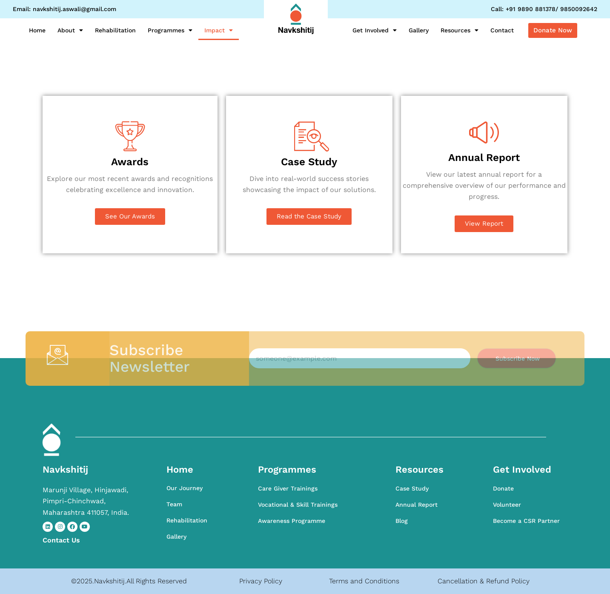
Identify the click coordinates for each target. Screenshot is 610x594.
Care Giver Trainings (288, 488)
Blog (401, 520)
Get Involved (374, 30)
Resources (459, 30)
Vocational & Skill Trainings (298, 504)
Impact (218, 30)
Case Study (412, 488)
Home (37, 30)
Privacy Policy (260, 581)
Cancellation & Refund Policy (484, 581)
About (70, 30)
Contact (502, 30)
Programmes (170, 30)
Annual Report (416, 504)
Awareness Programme (291, 520)
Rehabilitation (115, 30)
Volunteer (507, 504)
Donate (503, 488)
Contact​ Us (61, 540)
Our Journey (184, 488)
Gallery (419, 30)
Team (174, 504)
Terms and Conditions (364, 581)
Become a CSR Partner (526, 520)
